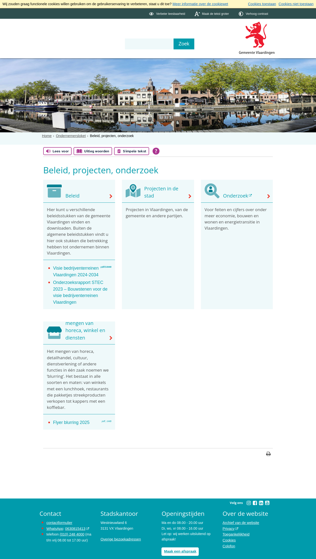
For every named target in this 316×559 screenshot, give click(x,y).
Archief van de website (240, 514)
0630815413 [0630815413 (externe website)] (73, 519)
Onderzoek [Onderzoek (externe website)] (234, 196)
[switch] (167, 13)
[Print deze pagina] (268, 445)
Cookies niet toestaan (297, 4)
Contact (144, 35)
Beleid (72, 196)
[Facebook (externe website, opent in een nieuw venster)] (254, 494)
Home (46, 135)
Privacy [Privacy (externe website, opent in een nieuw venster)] (228, 519)
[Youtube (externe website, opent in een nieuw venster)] (267, 494)
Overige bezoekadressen (119, 531)
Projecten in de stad (165, 196)
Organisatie (115, 35)
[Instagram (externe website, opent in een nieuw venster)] (248, 494)
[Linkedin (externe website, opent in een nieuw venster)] (261, 494)
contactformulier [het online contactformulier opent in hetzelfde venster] (58, 514)
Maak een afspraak (179, 542)
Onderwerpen (54, 35)
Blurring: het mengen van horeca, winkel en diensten (83, 322)
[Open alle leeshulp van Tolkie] (156, 150)
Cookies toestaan (264, 4)
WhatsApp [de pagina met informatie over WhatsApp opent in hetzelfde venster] (54, 519)
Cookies (229, 531)
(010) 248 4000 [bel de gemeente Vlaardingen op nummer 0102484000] (71, 525)
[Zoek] (211, 43)
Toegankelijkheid (235, 525)
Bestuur (85, 35)
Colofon (229, 536)
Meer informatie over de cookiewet (199, 4)
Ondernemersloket (69, 135)
